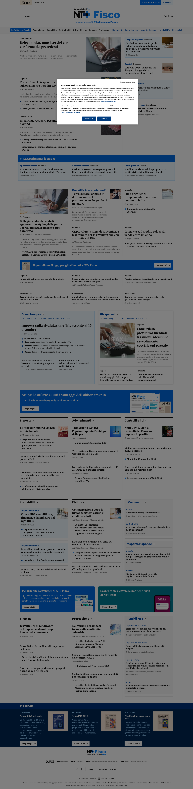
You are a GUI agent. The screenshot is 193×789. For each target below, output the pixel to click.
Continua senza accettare (127, 82)
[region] (97, 102)
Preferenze (89, 118)
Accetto (104, 118)
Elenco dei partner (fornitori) (70, 112)
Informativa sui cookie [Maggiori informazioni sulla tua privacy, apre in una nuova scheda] (108, 101)
